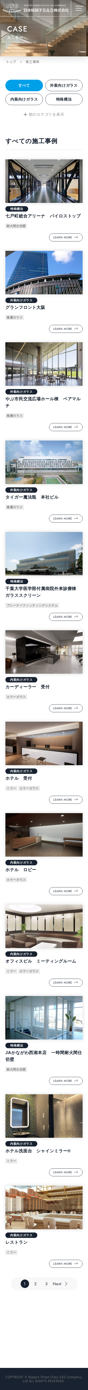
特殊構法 (64, 99)
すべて (24, 85)
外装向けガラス (64, 85)
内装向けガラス (24, 99)
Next (57, 1284)
